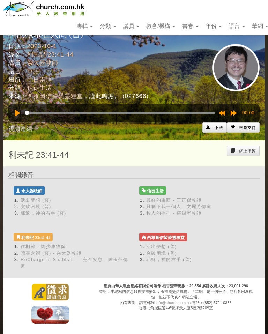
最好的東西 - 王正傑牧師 (173, 200)
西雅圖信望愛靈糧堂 (55, 96)
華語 (33, 71)
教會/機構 (160, 26)
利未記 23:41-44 (50, 54)
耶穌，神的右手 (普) (43, 213)
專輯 (85, 26)
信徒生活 (39, 87)
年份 (214, 26)
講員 (131, 26)
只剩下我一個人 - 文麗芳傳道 (178, 206)
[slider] (120, 113)
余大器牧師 (42, 63)
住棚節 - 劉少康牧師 (43, 246)
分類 (108, 26)
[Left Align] (243, 127)
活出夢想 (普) (36, 200)
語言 (237, 26)
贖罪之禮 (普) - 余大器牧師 (51, 253)
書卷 (190, 26)
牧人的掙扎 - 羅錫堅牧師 (173, 213)
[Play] (17, 113)
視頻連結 (20, 129)
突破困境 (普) (36, 206)
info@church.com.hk (173, 302)
